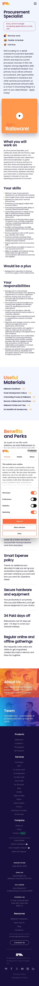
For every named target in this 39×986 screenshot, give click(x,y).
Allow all (19, 521)
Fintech (19, 807)
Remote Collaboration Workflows (17, 401)
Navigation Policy (19, 977)
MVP (19, 766)
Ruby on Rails (19, 795)
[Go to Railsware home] (6, 3)
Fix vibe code (19, 777)
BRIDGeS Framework (19, 919)
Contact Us (19, 942)
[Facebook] (11, 968)
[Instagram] (27, 968)
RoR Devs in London (19, 810)
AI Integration (19, 773)
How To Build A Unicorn (18, 848)
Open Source (19, 922)
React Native (19, 803)
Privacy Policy (19, 974)
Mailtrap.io (19, 740)
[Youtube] (22, 968)
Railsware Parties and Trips (15, 405)
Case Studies (19, 840)
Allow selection (19, 527)
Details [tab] (19, 457)
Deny (19, 533)
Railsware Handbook (12, 389)
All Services (19, 814)
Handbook (19, 930)
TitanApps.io (19, 747)
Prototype (19, 762)
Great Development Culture (15, 393)
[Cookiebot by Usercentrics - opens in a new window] (28, 451)
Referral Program (19, 851)
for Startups (19, 784)
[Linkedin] (33, 968)
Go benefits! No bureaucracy (15, 409)
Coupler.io (19, 743)
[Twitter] (16, 968)
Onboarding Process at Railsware (17, 397)
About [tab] (32, 457)
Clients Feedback (18, 844)
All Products (19, 751)
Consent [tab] (7, 457)
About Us (19, 826)
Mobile (19, 792)
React (19, 799)
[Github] (6, 968)
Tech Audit (19, 781)
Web (19, 788)
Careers (16, 833)
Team (19, 829)
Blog (19, 926)
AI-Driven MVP (19, 770)
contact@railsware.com (19, 936)
